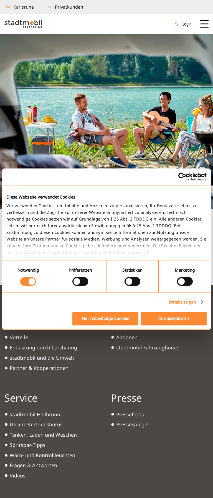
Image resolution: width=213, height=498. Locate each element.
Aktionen (127, 337)
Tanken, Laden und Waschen (43, 434)
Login (186, 24)
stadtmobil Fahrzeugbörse (147, 347)
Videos (18, 475)
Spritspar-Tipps (27, 445)
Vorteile (19, 337)
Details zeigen (182, 302)
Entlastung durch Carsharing (43, 347)
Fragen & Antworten (33, 465)
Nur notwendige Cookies (105, 318)
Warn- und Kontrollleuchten (42, 455)
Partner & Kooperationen (39, 368)
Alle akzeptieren (173, 318)
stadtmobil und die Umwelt (42, 357)
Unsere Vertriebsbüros (36, 424)
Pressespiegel (132, 424)
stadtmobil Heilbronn (35, 414)
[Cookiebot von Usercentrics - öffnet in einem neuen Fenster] (182, 176)
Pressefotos (130, 414)
